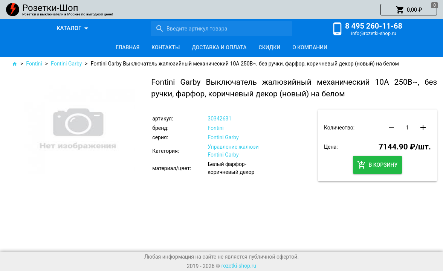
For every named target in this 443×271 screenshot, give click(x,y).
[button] (408, 10)
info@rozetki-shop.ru (373, 33)
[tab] (127, 47)
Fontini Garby (66, 64)
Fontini (34, 64)
